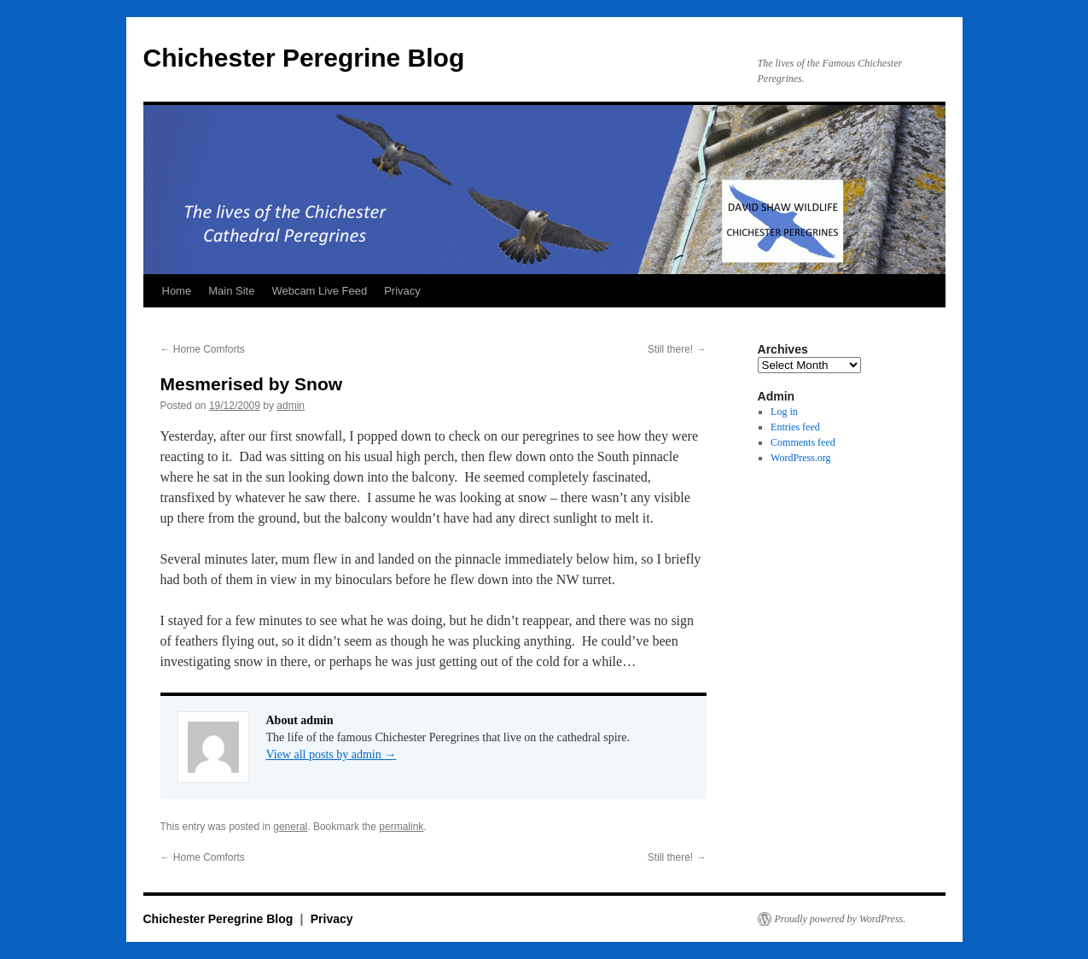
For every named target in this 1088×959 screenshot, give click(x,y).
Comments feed (803, 442)
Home (177, 290)
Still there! (677, 349)
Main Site (231, 290)
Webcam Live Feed (319, 290)
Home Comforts (202, 349)
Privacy (402, 290)
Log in (784, 412)
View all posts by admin (331, 754)
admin (290, 406)
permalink (401, 827)
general (290, 827)
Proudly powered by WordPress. (840, 919)
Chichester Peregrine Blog (304, 58)
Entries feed (795, 427)
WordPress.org (800, 458)
